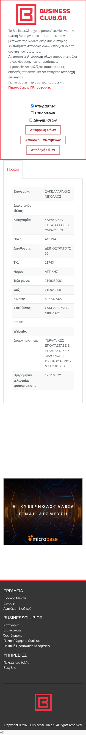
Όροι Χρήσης (12, 635)
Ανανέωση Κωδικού (17, 608)
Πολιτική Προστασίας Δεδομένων (26, 646)
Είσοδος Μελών (14, 598)
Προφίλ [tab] (13, 169)
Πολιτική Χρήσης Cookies (21, 641)
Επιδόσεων (45, 113)
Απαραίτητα (45, 106)
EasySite (9, 668)
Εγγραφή (9, 603)
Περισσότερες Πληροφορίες (29, 87)
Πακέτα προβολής (16, 662)
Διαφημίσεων (45, 120)
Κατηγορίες (11, 625)
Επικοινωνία (12, 630)
